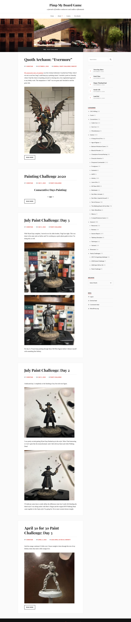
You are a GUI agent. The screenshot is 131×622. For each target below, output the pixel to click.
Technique (94, 241)
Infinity (68, 539)
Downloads (77, 16)
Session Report (95, 233)
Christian (29, 66)
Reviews (93, 229)
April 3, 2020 (42, 539)
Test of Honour (95, 202)
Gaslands (94, 170)
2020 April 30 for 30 (58, 539)
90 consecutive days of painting (33, 73)
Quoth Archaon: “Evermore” (48, 59)
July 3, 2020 (42, 377)
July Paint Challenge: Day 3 (47, 220)
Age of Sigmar (95, 142)
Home (52, 16)
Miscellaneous (95, 131)
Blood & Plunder (96, 150)
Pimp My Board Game (65, 5)
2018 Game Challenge (97, 261)
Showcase (93, 249)
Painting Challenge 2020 (45, 176)
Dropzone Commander (98, 162)
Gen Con (93, 127)
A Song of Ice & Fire (96, 138)
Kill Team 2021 (95, 186)
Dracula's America (96, 158)
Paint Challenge (65, 66)
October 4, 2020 (43, 66)
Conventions (93, 119)
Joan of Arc (94, 182)
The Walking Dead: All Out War (100, 206)
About (59, 16)
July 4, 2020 (42, 227)
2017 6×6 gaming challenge (99, 257)
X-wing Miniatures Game (98, 218)
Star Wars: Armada (96, 194)
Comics (68, 16)
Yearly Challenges (95, 253)
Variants (93, 245)
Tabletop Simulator (96, 237)
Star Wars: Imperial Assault (99, 198)
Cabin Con (94, 123)
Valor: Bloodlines (96, 210)
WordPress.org (94, 308)
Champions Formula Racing (99, 154)
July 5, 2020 (42, 183)
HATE (93, 174)
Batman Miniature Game (98, 146)
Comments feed (94, 304)
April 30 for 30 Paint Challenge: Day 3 (41, 530)
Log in (91, 296)
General (56, 66)
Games (92, 135)
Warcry (74, 66)
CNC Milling (93, 111)
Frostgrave (94, 166)
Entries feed (93, 300)
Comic (92, 115)
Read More (29, 157)
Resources (94, 225)
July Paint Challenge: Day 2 (47, 370)
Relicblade (94, 190)
